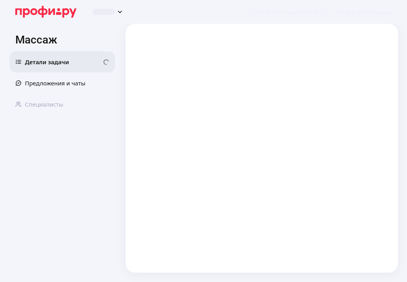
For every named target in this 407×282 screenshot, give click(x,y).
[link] (287, 12)
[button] (364, 12)
